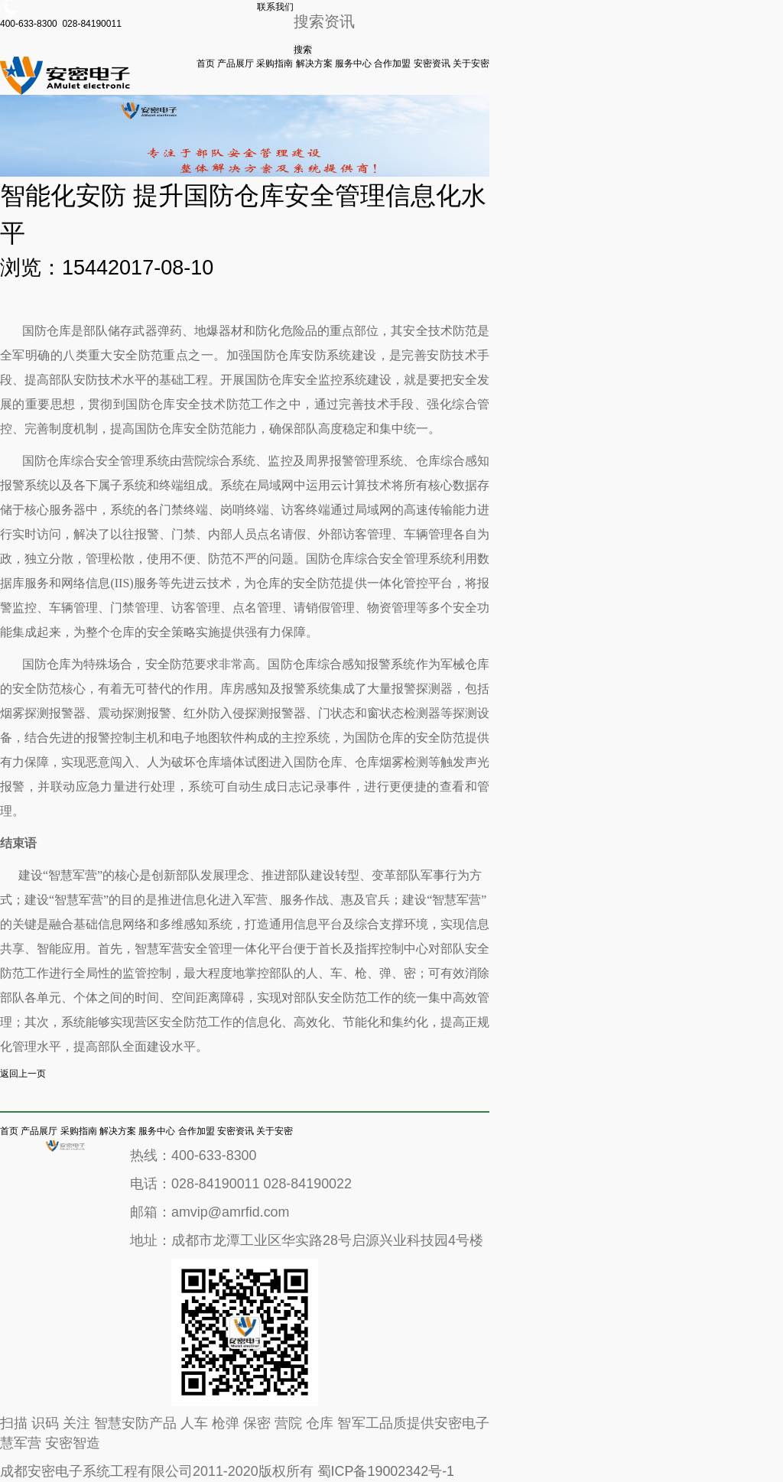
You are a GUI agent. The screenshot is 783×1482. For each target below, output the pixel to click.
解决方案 (314, 63)
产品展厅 (235, 63)
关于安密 (471, 63)
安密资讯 (432, 63)
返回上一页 (23, 1073)
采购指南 (274, 63)
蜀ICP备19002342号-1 (385, 1471)
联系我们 (275, 7)
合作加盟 (392, 63)
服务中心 (353, 63)
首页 (206, 63)
